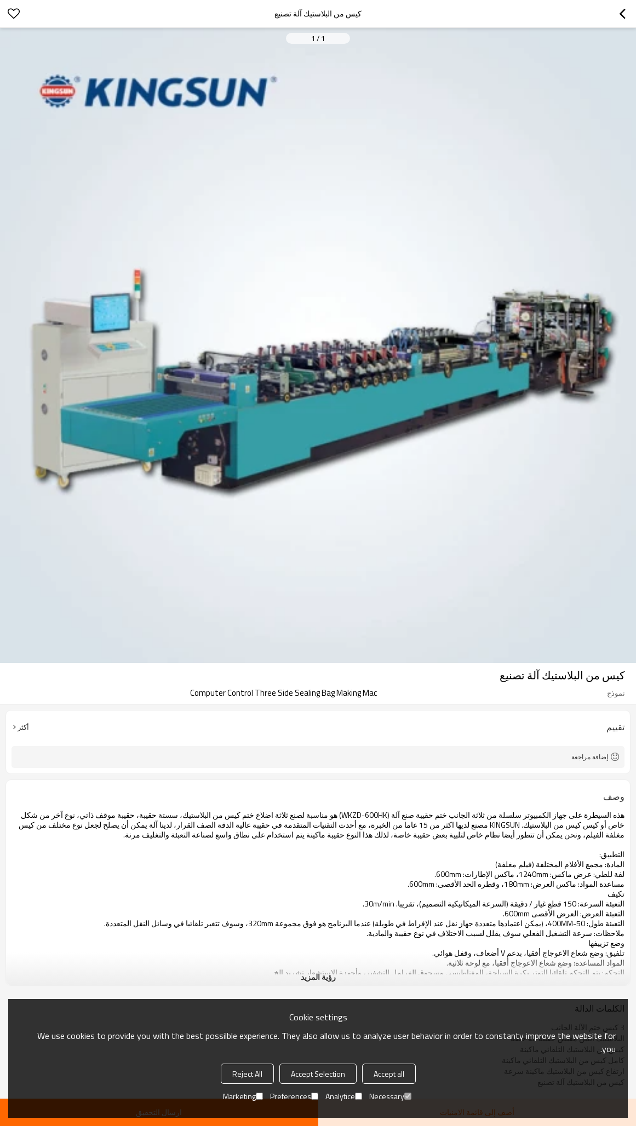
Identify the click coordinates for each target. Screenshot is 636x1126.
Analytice (343, 1096)
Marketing (243, 1096)
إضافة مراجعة (589, 757)
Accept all (389, 1073)
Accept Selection (318, 1073)
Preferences (294, 1096)
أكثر (23, 726)
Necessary (390, 1096)
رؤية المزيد (318, 977)
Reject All (247, 1073)
